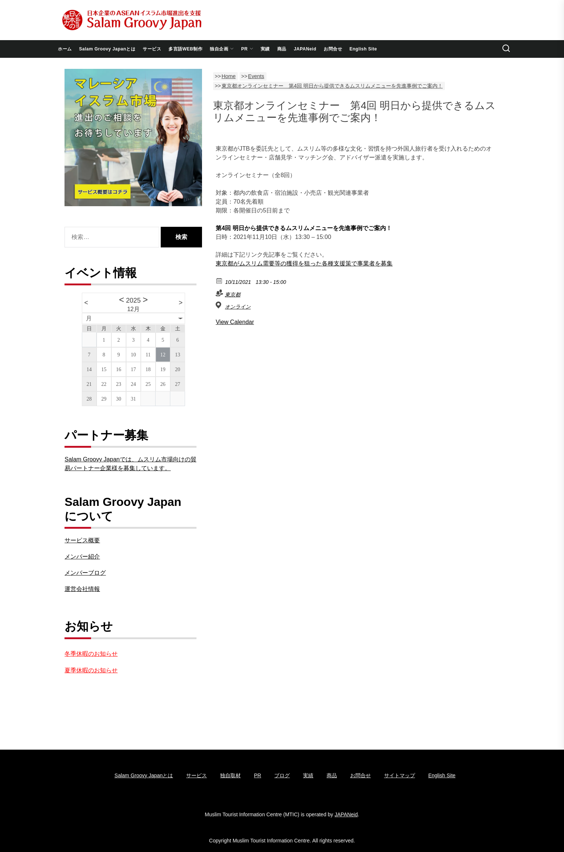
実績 (265, 49)
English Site (363, 49)
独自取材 (230, 775)
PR (247, 49)
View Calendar (235, 322)
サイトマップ (399, 775)
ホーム (65, 49)
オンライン (238, 307)
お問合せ (333, 49)
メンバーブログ (85, 573)
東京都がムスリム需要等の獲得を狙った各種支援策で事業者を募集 (304, 263)
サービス (152, 49)
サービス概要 (82, 540)
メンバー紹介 (82, 556)
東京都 (232, 295)
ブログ (282, 775)
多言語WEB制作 (185, 49)
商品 (281, 49)
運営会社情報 (82, 589)
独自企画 (222, 49)
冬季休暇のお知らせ (91, 654)
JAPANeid (305, 49)
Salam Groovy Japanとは (107, 49)
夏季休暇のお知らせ (91, 670)
